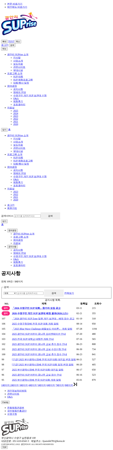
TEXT (11, 41)
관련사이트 (19, 67)
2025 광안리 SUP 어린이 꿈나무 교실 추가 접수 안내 (39, 344)
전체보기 (69, 293)
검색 (12, 45)
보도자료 (18, 64)
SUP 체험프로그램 (23, 79)
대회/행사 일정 (21, 83)
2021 (15, 121)
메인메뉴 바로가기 (17, 7)
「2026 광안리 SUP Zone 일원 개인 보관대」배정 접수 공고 (43, 318)
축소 (18, 41)
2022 (15, 118)
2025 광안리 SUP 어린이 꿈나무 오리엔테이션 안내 (39, 334)
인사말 (17, 57)
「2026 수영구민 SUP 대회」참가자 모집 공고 (36, 308)
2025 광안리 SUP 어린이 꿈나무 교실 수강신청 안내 (39, 349)
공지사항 (18, 89)
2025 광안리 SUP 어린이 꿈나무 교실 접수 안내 (37, 375)
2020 (15, 124)
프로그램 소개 (14, 154)
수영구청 (12, 414)
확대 (4, 41)
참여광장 (12, 167)
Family (5, 402)
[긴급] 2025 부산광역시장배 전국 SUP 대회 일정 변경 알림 (42, 364)
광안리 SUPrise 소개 (17, 135)
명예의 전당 (19, 92)
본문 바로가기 (14, 4)
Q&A (16, 98)
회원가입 (12, 208)
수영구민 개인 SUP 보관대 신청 (30, 95)
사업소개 (18, 60)
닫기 (4, 221)
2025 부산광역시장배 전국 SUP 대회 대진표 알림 (37, 369)
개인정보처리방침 (17, 390)
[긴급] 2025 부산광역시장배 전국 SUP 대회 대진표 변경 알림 (44, 359)
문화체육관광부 (15, 407)
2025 (15, 110)
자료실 (10, 188)
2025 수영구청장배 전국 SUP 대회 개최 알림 (35, 323)
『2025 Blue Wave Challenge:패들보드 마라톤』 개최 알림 (42, 329)
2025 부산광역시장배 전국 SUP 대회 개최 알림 (36, 380)
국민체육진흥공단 (17, 411)
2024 (15, 113)
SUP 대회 (18, 76)
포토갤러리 (19, 104)
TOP (4, 447)
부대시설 (18, 70)
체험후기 (18, 101)
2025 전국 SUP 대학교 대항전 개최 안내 (33, 339)
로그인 (4, 45)
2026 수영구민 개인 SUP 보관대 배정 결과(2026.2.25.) (40, 313)
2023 (15, 116)
